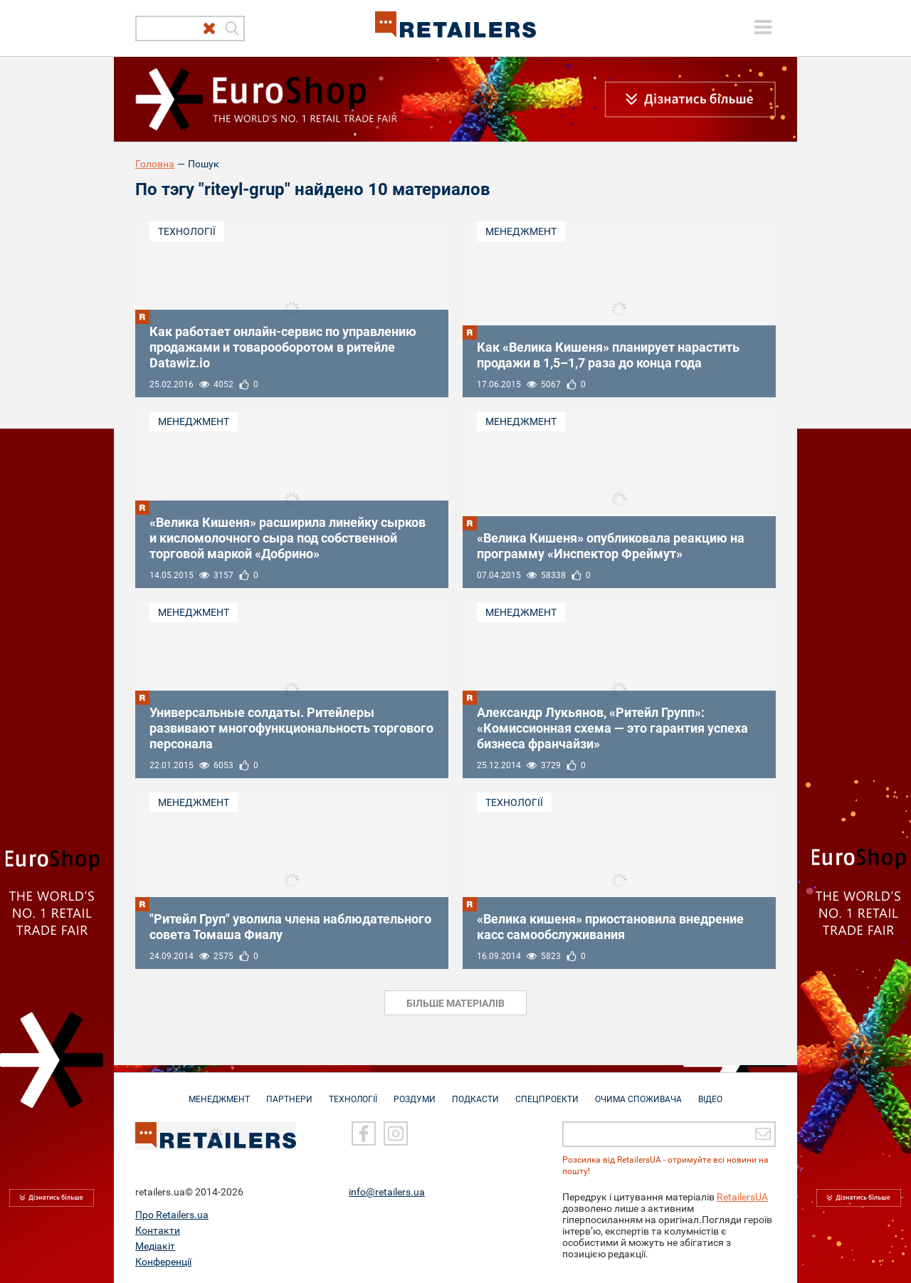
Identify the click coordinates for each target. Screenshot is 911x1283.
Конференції (163, 1261)
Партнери (289, 1092)
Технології (187, 231)
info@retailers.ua (387, 1191)
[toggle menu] (763, 27)
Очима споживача (638, 1092)
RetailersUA (742, 1196)
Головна (154, 163)
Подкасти (475, 1092)
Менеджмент (521, 231)
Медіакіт (155, 1245)
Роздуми (415, 1092)
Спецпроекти (547, 1092)
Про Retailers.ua (172, 1214)
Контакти (157, 1229)
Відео (710, 1092)
